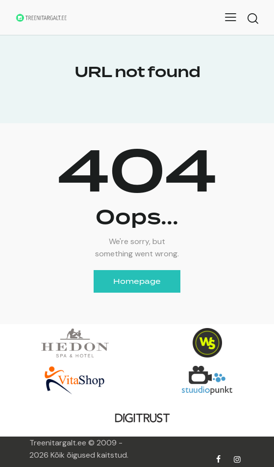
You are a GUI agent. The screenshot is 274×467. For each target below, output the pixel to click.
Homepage (137, 281)
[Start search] (253, 18)
